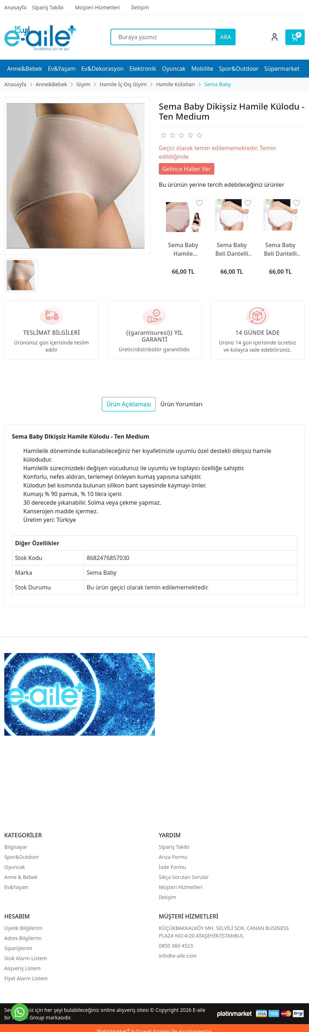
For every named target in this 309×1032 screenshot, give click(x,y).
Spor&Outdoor (21, 856)
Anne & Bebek (21, 877)
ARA (225, 37)
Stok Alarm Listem (25, 958)
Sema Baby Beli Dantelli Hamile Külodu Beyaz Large (280, 249)
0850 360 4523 (176, 945)
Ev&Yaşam (16, 887)
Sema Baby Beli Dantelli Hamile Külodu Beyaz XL (231, 249)
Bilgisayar (15, 846)
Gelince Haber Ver (186, 169)
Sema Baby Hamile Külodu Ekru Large (183, 249)
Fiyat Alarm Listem (26, 978)
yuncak (16, 867)
